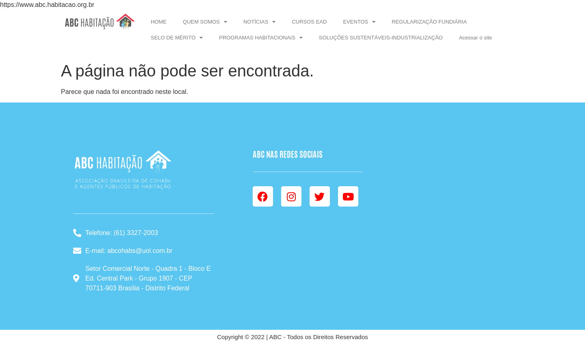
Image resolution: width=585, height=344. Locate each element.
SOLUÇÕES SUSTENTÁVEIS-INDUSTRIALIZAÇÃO (381, 38)
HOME (159, 22)
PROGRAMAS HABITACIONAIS (261, 37)
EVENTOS (359, 21)
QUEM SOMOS (205, 21)
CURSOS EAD (309, 22)
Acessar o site (475, 38)
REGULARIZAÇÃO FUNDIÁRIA (429, 22)
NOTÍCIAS (259, 21)
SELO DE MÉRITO (177, 37)
